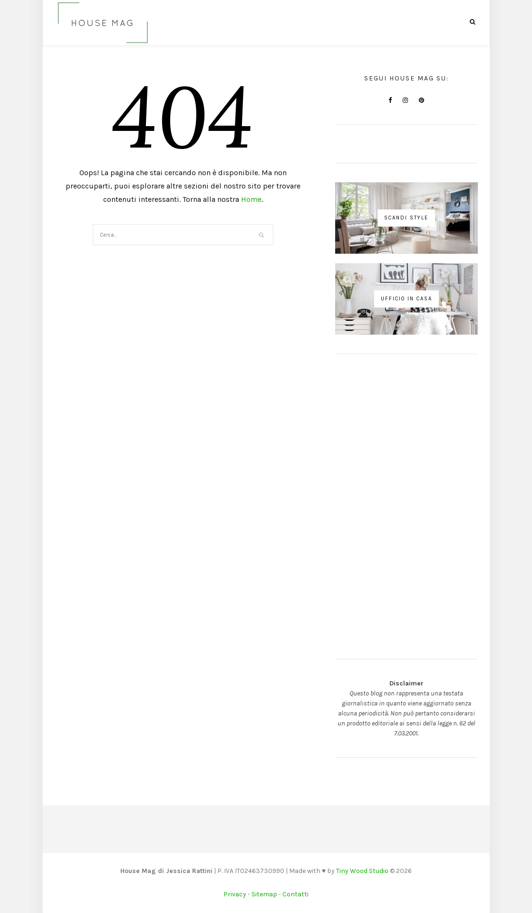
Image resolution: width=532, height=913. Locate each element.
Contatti (295, 894)
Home (251, 199)
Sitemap (264, 894)
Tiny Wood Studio (362, 871)
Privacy (234, 894)
